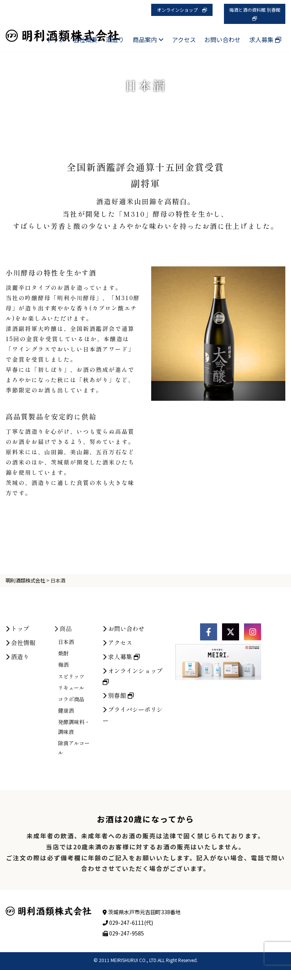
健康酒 (66, 772)
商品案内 (148, 39)
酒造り (115, 39)
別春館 (118, 757)
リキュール (71, 749)
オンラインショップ (182, 9)
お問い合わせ (222, 39)
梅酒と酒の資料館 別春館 (257, 13)
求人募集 (265, 39)
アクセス (184, 39)
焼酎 (63, 715)
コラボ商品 (71, 761)
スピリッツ (71, 738)
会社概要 (85, 39)
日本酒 (66, 703)
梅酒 (63, 727)
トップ (56, 39)
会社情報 (20, 704)
